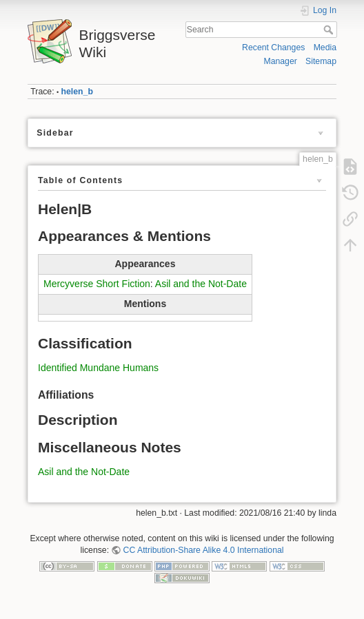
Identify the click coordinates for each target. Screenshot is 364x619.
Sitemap (320, 61)
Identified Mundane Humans (98, 367)
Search (329, 29)
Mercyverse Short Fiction (96, 283)
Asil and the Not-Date (201, 283)
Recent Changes (273, 47)
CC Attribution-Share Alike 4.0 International (203, 550)
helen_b (77, 91)
